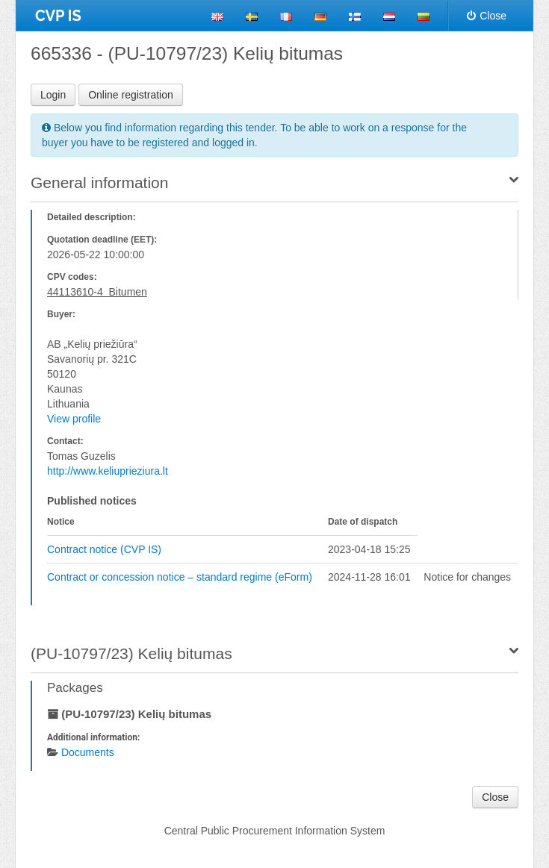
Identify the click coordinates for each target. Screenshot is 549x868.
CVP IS (58, 16)
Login (53, 95)
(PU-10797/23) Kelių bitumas (131, 653)
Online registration (130, 95)
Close (486, 16)
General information (99, 182)
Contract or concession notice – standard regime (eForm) (179, 577)
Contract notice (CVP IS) (104, 549)
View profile (74, 419)
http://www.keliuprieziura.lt (107, 471)
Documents (87, 752)
